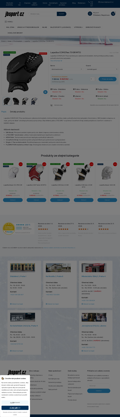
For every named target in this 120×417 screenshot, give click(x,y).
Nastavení (15, 402)
